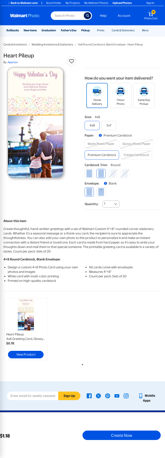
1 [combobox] (104, 204)
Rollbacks (12, 30)
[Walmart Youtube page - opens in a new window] (116, 396)
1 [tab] (81, 364)
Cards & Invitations (15, 44)
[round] (101, 173)
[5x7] (108, 125)
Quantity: (92, 204)
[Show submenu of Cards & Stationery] (136, 30)
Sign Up (69, 396)
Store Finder (53, 3)
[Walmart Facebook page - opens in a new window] (89, 396)
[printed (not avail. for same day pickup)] (101, 192)
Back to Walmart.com (23, 3)
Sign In (150, 3)
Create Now (121, 435)
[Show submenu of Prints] (106, 30)
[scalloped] (125, 173)
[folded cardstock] (136, 155)
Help (103, 16)
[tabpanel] (29, 329)
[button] (71, 61)
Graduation (48, 30)
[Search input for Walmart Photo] (67, 15)
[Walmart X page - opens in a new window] (98, 396)
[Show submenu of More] (150, 30)
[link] (26, 329)
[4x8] (92, 125)
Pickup (85, 30)
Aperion (13, 62)
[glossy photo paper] (136, 144)
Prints (100, 30)
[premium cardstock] (102, 155)
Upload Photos (122, 3)
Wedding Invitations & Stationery (52, 44)
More (145, 30)
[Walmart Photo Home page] (25, 15)
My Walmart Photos (96, 3)
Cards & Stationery (123, 30)
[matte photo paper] (101, 144)
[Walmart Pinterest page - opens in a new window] (107, 396)
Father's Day (68, 30)
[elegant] (113, 173)
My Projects (73, 3)
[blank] (89, 192)
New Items (30, 30)
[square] (89, 173)
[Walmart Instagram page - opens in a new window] (126, 396)
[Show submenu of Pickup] (91, 30)
